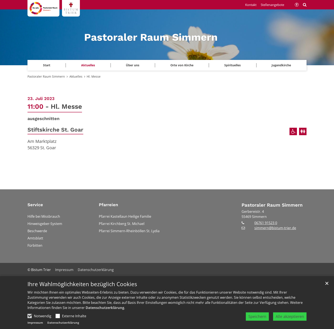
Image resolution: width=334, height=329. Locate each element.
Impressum (35, 323)
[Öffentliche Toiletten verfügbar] (303, 131)
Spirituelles (232, 65)
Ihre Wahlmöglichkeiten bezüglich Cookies (82, 284)
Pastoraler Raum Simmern (46, 76)
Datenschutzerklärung (105, 307)
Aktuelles (75, 76)
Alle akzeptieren (290, 316)
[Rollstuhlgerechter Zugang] (293, 131)
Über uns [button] (132, 65)
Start (46, 65)
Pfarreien (108, 204)
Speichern (257, 316)
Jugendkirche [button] (281, 65)
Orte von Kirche (181, 65)
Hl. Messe (94, 76)
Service (35, 204)
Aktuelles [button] (88, 65)
